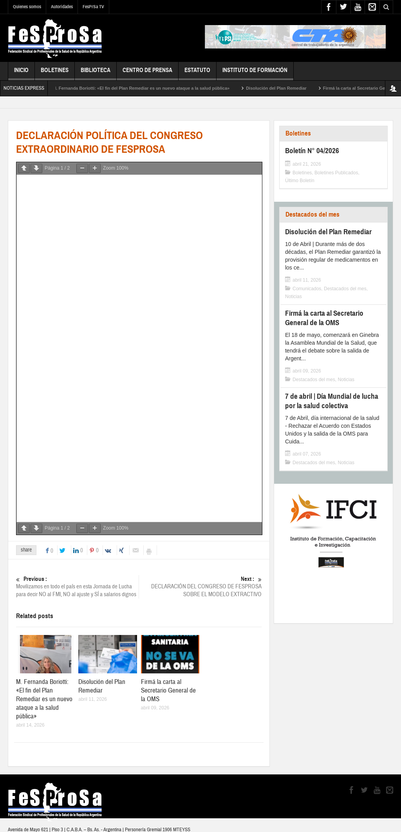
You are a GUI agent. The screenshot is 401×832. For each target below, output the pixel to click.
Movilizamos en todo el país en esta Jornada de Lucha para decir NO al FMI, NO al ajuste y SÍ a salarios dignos (77, 586)
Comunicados (307, 288)
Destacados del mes (312, 214)
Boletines (54, 73)
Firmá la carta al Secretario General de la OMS (168, 690)
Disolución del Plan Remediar (298, 88)
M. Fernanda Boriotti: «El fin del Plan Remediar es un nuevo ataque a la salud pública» (162, 88)
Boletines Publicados (336, 172)
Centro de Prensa (147, 73)
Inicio (21, 73)
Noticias (293, 296)
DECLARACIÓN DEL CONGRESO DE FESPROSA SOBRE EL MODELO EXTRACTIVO (200, 586)
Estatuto (197, 73)
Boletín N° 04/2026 (312, 150)
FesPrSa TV (93, 6)
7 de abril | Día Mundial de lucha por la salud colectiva (331, 401)
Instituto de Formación (255, 73)
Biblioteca (95, 73)
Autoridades (62, 6)
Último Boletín (299, 180)
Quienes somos (27, 6)
